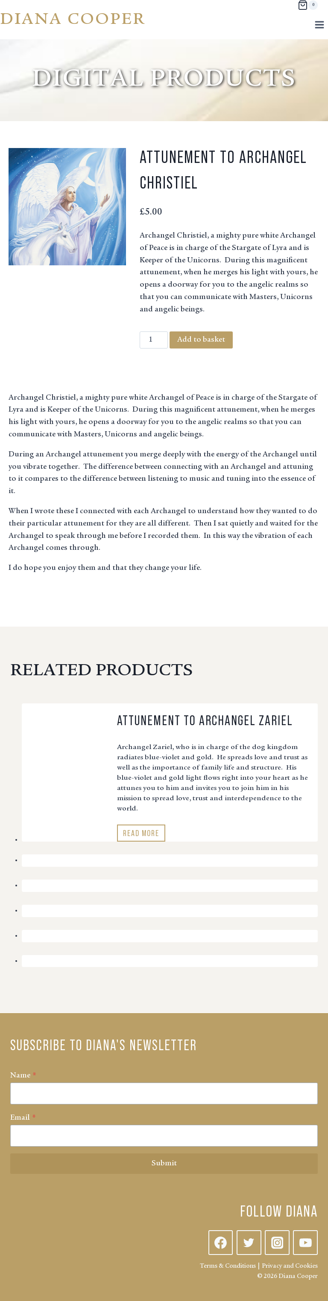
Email (23, 1118)
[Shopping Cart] (308, 5)
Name (23, 1076)
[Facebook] (220, 1242)
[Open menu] (319, 24)
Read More (143, 835)
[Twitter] (249, 1242)
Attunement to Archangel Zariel (205, 720)
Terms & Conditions (228, 1266)
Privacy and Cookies (290, 1266)
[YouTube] (305, 1242)
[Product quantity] (153, 339)
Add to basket (201, 340)
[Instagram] (277, 1242)
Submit (164, 1163)
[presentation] (66, 736)
